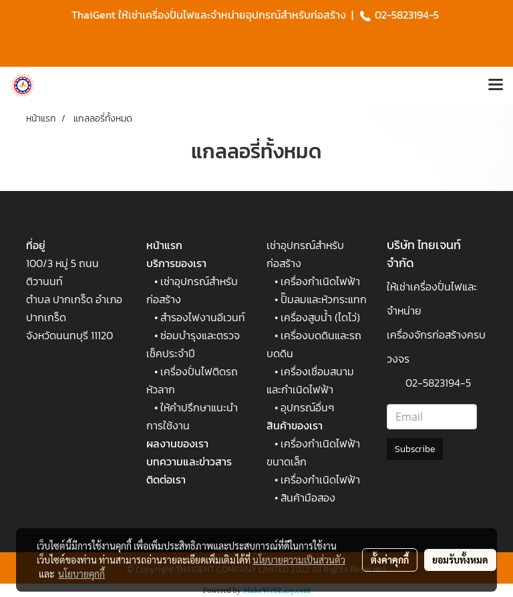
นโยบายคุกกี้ (81, 574)
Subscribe (415, 449)
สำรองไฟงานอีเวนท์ (202, 317)
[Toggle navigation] (495, 85)
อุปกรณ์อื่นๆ (307, 407)
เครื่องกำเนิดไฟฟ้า (320, 281)
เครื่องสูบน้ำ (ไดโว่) (320, 317)
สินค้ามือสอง (308, 497)
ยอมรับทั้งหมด (460, 560)
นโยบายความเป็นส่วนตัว (298, 560)
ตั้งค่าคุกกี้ (390, 560)
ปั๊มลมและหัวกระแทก (324, 299)
